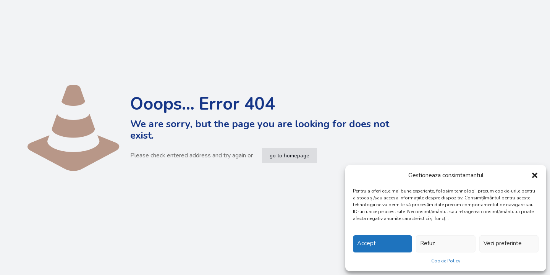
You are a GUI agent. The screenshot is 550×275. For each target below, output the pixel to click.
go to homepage (289, 155)
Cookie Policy (445, 261)
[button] (535, 175)
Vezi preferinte (503, 243)
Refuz (427, 243)
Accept (366, 243)
